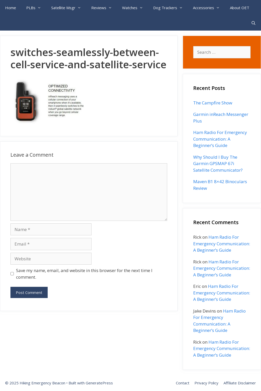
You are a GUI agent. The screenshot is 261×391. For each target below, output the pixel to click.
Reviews (104, 7)
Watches (135, 7)
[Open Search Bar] (253, 23)
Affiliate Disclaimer (240, 382)
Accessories (209, 7)
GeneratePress (99, 382)
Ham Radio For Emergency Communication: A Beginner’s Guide (220, 138)
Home (10, 7)
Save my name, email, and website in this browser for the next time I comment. (84, 273)
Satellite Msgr (68, 7)
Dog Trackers (170, 7)
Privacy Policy (206, 382)
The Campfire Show (212, 103)
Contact (182, 382)
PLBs (36, 7)
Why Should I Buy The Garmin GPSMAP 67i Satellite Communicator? (218, 163)
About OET (239, 7)
